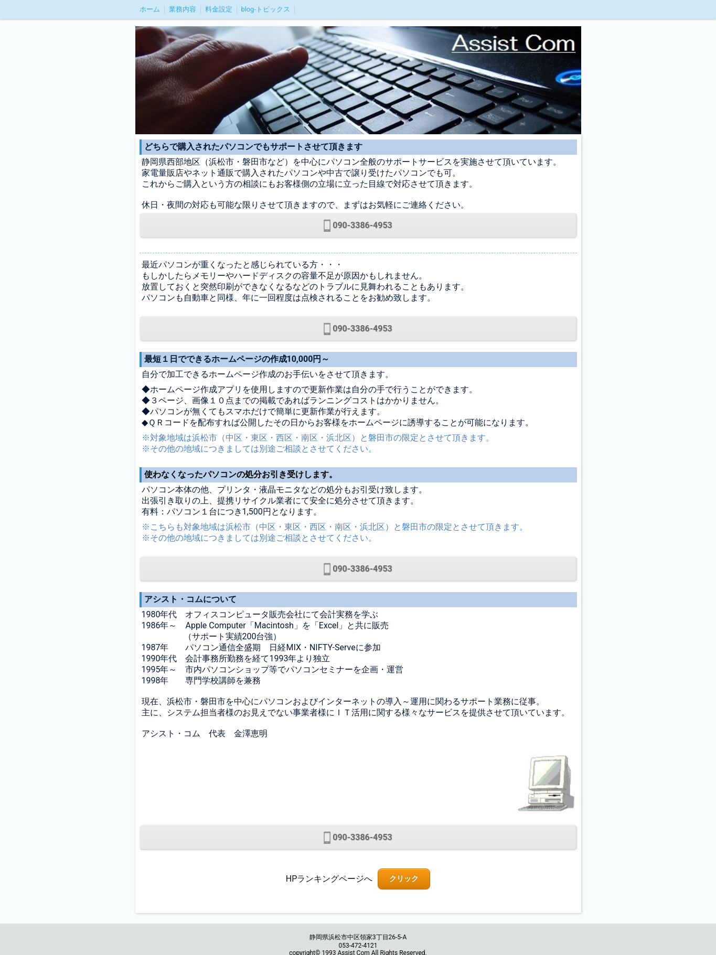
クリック (404, 878)
